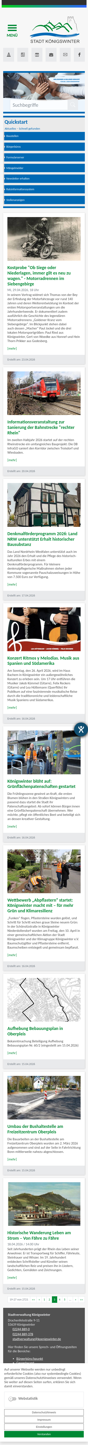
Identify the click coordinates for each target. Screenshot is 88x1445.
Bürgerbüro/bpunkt (29, 1359)
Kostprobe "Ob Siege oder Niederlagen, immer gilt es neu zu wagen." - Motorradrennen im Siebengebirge (39, 276)
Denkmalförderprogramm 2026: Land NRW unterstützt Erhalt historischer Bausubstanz (42, 539)
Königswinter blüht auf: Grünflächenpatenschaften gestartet (41, 783)
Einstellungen (44, 1427)
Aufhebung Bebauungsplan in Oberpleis (35, 1031)
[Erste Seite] (33, 1299)
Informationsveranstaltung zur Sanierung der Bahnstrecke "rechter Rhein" (40, 427)
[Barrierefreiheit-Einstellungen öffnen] (81, 729)
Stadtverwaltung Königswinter (29, 1315)
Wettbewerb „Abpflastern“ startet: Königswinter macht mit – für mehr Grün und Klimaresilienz (40, 905)
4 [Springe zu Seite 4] (59, 1299)
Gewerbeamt (25, 1363)
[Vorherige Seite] (39, 1299)
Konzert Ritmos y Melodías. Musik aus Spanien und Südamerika (43, 660)
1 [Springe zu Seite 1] (44, 1299)
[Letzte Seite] (81, 1299)
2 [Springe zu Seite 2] (49, 1299)
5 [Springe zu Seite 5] (64, 1299)
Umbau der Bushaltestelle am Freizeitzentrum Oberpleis (35, 1129)
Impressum (44, 1420)
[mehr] (12, 348)
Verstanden (44, 1434)
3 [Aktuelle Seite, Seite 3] (54, 1299)
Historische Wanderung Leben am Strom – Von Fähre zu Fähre (39, 1235)
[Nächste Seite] (75, 1299)
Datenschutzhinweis (44, 1412)
